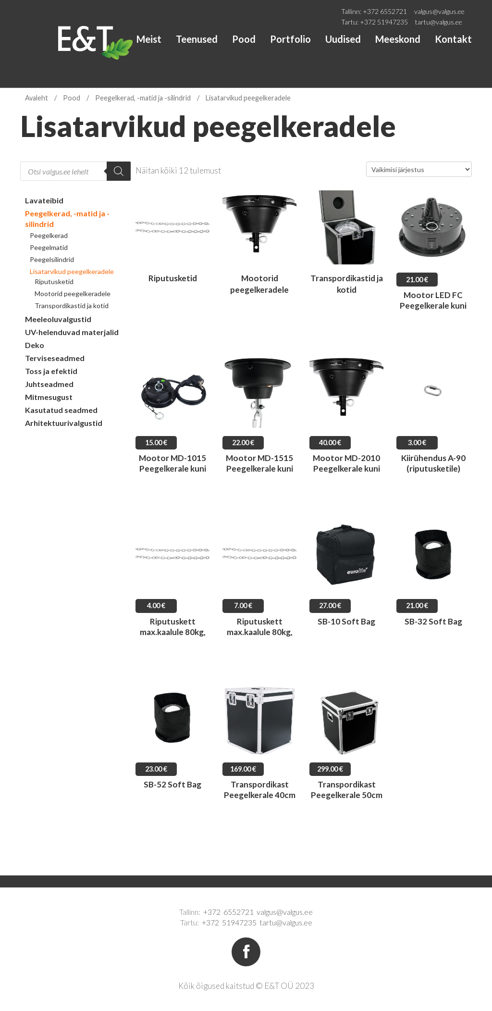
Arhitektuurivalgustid (63, 422)
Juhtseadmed (49, 383)
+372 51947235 (384, 22)
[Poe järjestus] (419, 169)
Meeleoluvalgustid (58, 319)
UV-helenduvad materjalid (72, 332)
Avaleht (36, 98)
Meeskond (397, 39)
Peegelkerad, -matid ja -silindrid (143, 98)
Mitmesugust (49, 396)
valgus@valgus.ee (439, 11)
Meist (148, 39)
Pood (244, 39)
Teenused (197, 39)
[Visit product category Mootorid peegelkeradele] (259, 244)
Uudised (343, 39)
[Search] (119, 171)
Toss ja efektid (51, 370)
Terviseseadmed (55, 357)
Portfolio (290, 39)
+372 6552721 (385, 11)
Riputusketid (54, 281)
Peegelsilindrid (52, 259)
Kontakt (453, 39)
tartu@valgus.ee (438, 22)
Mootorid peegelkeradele (73, 293)
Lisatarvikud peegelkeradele (72, 271)
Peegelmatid (49, 247)
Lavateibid (44, 200)
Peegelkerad (49, 235)
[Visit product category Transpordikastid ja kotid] (346, 244)
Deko (34, 344)
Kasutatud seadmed (61, 409)
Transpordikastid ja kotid (72, 305)
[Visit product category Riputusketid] (172, 244)
